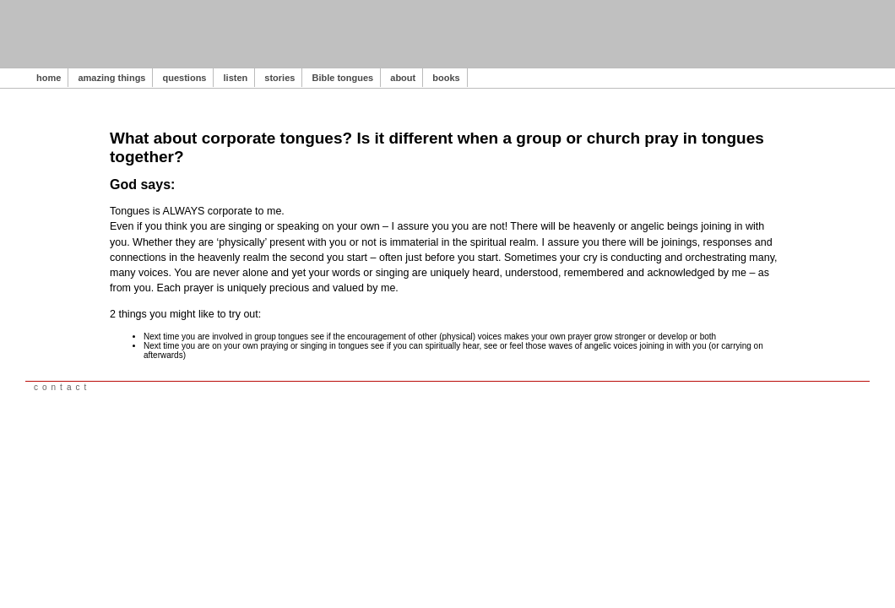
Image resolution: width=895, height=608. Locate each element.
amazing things (111, 78)
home (48, 78)
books (445, 78)
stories (279, 78)
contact (62, 387)
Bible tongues (342, 78)
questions (185, 78)
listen (236, 78)
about (402, 78)
